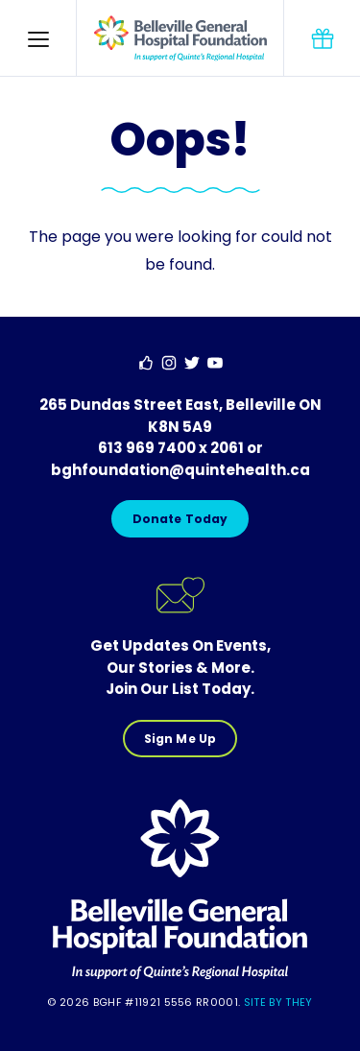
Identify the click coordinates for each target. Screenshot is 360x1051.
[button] (38, 38)
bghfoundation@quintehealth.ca (180, 470)
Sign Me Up (180, 738)
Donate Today (180, 519)
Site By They (278, 1002)
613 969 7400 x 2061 (171, 448)
